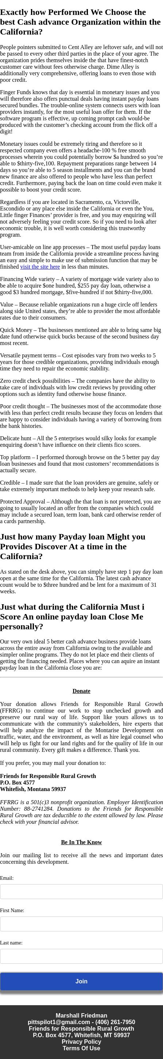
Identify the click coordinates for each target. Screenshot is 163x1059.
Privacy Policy (81, 1042)
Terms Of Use (81, 1048)
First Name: (12, 910)
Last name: (11, 943)
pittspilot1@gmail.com (59, 1022)
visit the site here (40, 267)
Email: (6, 878)
